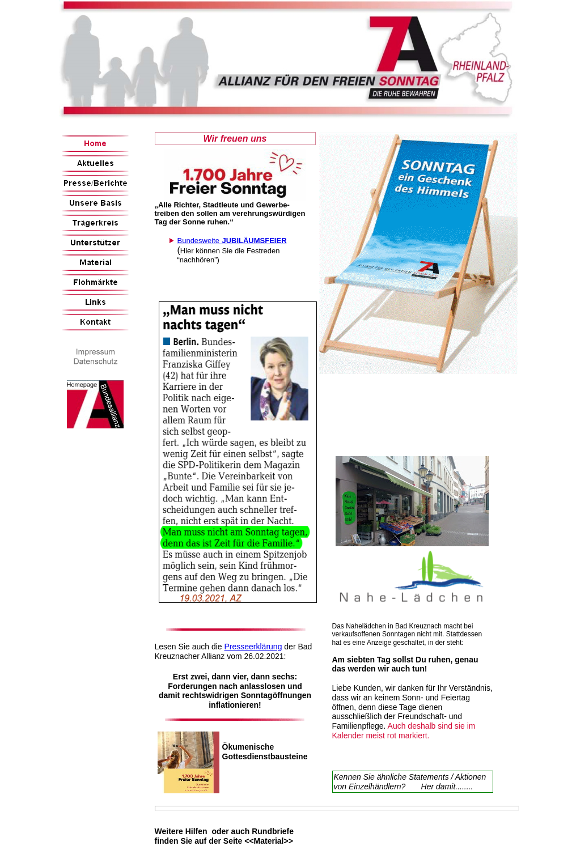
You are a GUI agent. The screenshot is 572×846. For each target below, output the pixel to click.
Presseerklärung (253, 646)
